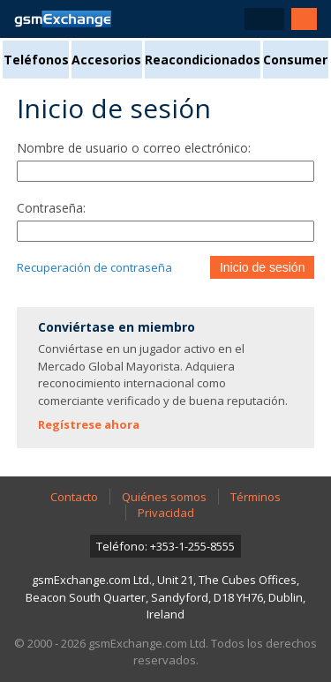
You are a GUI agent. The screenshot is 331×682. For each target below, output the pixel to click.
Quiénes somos (164, 497)
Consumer (295, 59)
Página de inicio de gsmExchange (62, 19)
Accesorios (106, 59)
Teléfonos (36, 59)
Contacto (74, 497)
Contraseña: (51, 207)
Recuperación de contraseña (94, 267)
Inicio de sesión (262, 267)
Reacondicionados (202, 59)
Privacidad (166, 513)
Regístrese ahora (88, 424)
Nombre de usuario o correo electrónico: (134, 147)
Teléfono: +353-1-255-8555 (165, 546)
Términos (255, 497)
